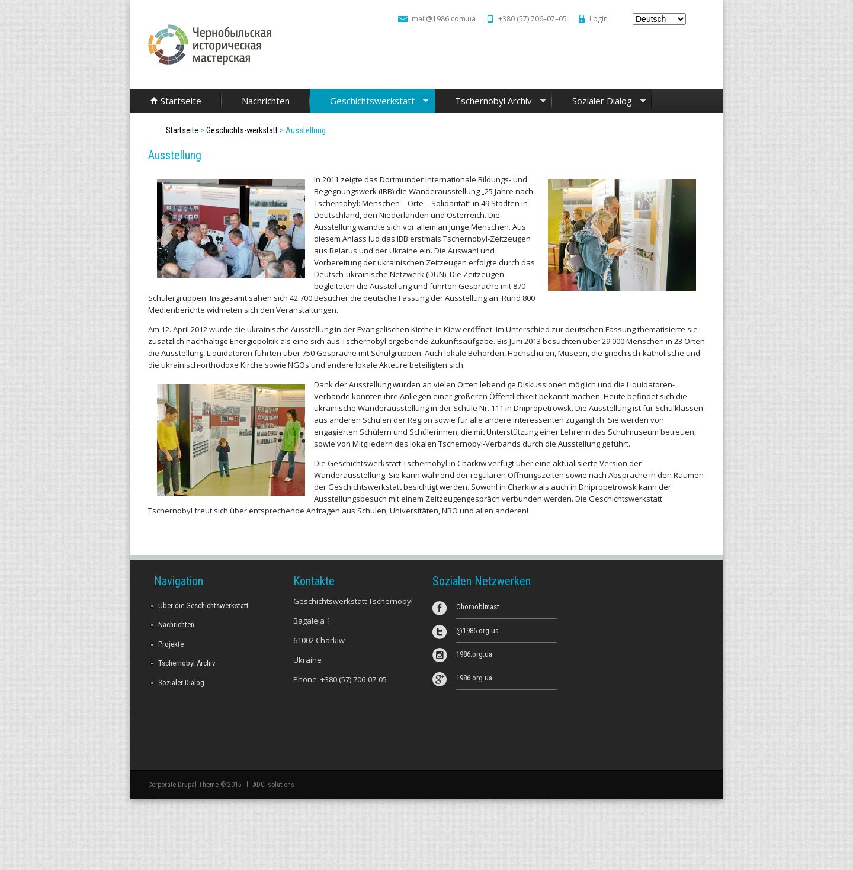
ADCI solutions (273, 785)
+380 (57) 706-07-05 (353, 679)
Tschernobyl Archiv (490, 101)
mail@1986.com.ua (444, 19)
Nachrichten (266, 101)
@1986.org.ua (477, 630)
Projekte (171, 644)
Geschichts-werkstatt (242, 130)
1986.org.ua (474, 654)
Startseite (181, 101)
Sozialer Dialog (599, 101)
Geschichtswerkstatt (369, 101)
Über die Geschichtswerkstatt (203, 605)
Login (598, 19)
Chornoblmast (477, 606)
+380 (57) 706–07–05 (532, 19)
